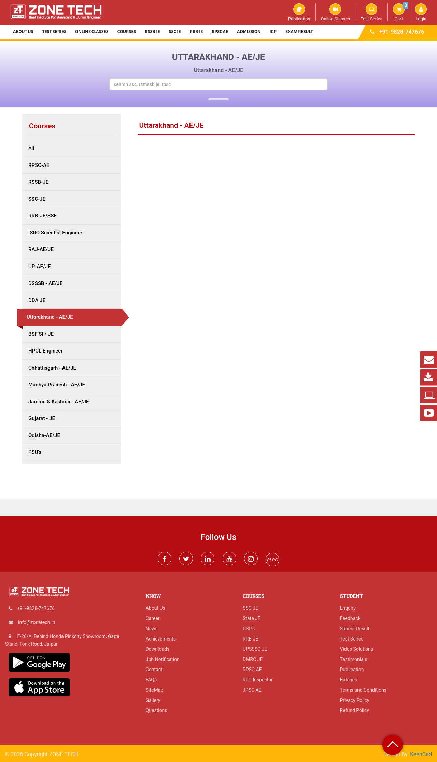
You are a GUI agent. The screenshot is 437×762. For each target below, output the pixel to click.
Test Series (371, 12)
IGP (273, 31)
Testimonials (353, 659)
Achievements (161, 639)
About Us (23, 31)
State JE (251, 618)
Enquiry (348, 608)
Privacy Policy (354, 700)
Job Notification (163, 659)
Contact (154, 669)
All (31, 148)
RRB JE (196, 31)
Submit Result (355, 628)
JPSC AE (252, 690)
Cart (400, 12)
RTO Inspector (258, 679)
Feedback (350, 618)
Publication (299, 12)
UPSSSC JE (255, 649)
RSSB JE (152, 31)
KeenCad (421, 754)
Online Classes (335, 12)
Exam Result (299, 31)
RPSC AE (220, 31)
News (152, 628)
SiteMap (154, 690)
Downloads (158, 649)
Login (421, 12)
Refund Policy (354, 710)
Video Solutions (356, 649)
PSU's (249, 628)
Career (153, 618)
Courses (126, 31)
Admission (248, 31)
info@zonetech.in (36, 622)
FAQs (151, 679)
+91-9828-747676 (401, 32)
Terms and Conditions (363, 690)
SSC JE (175, 31)
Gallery (153, 700)
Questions (156, 710)
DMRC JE (253, 659)
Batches (348, 679)
